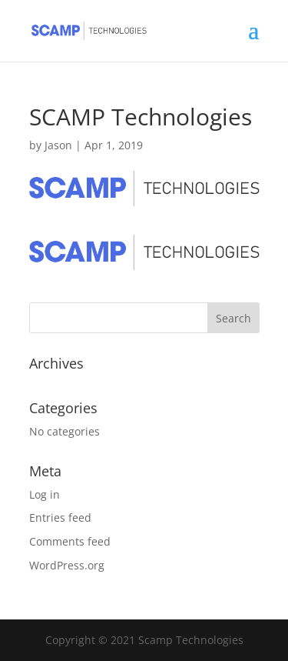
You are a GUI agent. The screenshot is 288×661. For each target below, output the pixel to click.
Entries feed (60, 517)
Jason (58, 145)
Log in (44, 494)
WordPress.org (66, 565)
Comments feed (70, 541)
